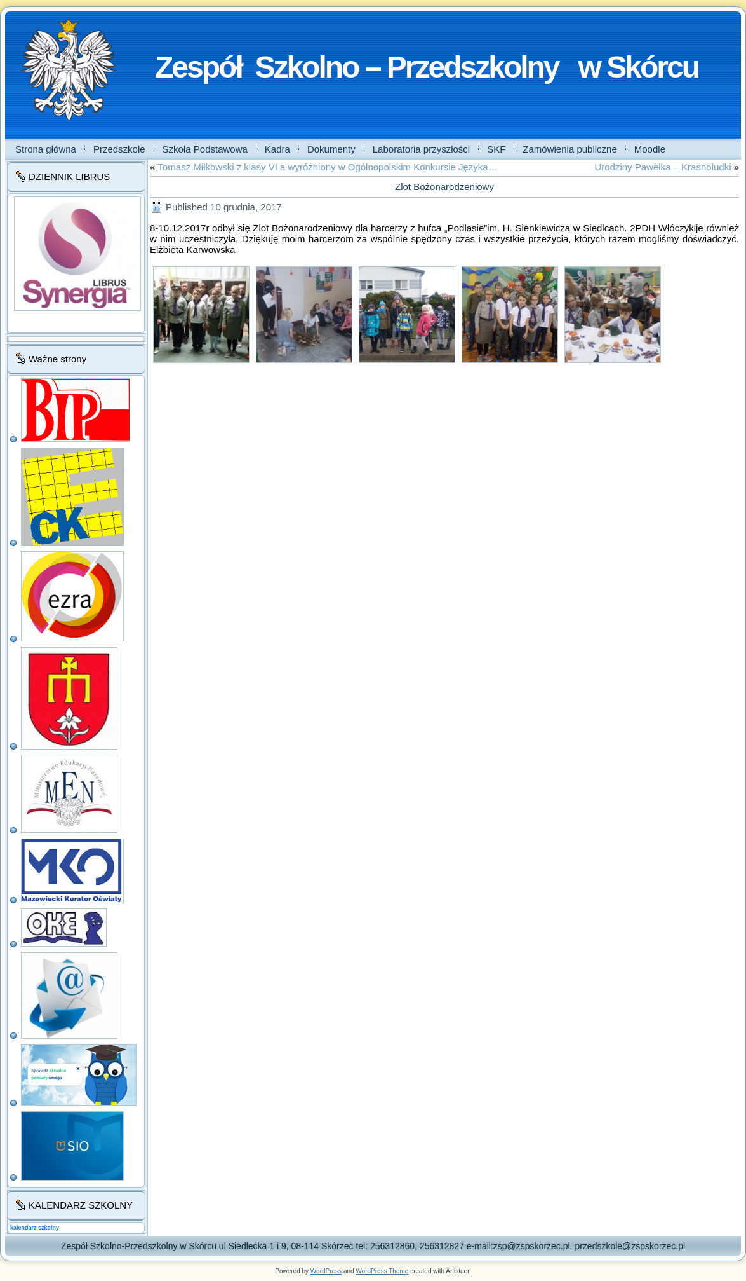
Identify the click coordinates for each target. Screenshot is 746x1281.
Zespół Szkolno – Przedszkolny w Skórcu (426, 67)
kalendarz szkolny (34, 1227)
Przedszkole (119, 149)
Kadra (277, 149)
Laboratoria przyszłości (421, 149)
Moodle (649, 149)
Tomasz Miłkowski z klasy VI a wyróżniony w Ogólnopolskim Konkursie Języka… (328, 166)
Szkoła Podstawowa (205, 149)
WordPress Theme (382, 1271)
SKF (496, 149)
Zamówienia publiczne (569, 149)
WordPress (326, 1271)
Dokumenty (331, 149)
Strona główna (45, 149)
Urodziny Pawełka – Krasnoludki (662, 166)
